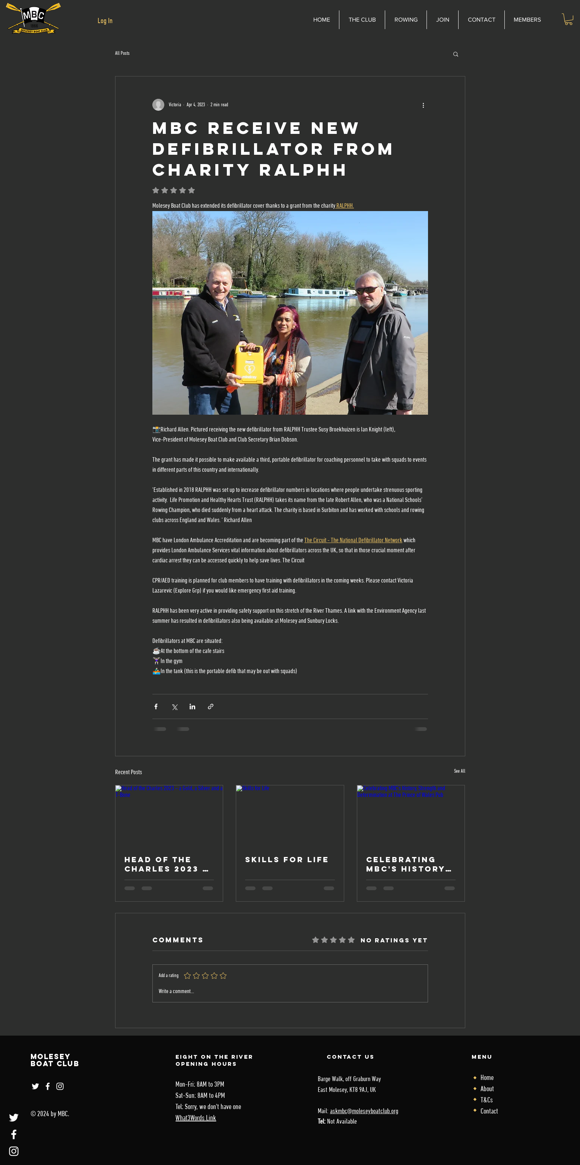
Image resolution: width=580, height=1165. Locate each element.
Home (487, 1078)
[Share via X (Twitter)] (174, 706)
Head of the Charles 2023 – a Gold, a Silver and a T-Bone (166, 864)
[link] (569, 19)
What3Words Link (195, 1118)
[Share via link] (210, 706)
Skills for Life (287, 859)
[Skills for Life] (290, 815)
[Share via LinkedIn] (192, 706)
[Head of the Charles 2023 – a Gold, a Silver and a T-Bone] (169, 815)
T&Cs (487, 1100)
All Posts (122, 53)
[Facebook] (13, 1134)
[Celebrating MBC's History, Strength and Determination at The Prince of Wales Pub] (411, 815)
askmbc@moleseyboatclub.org (364, 1111)
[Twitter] (13, 1117)
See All (459, 771)
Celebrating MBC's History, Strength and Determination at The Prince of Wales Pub (407, 864)
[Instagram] (13, 1151)
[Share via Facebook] (155, 706)
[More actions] (423, 104)
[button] (455, 54)
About (487, 1089)
